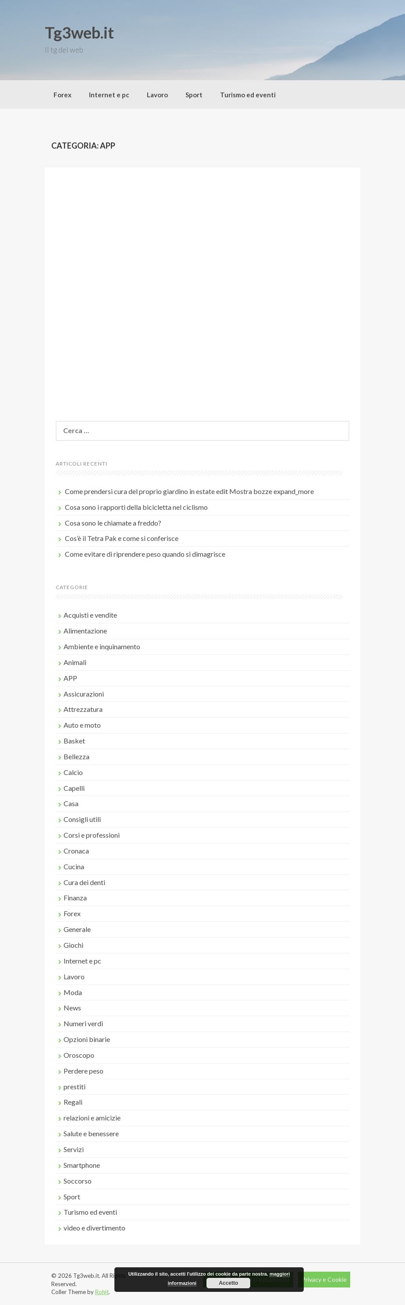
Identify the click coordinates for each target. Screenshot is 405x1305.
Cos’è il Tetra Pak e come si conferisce (121, 538)
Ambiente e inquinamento (102, 646)
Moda (73, 992)
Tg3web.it (79, 32)
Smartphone (82, 1165)
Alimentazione (85, 630)
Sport (193, 95)
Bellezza (76, 756)
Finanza (75, 897)
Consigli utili (82, 819)
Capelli (74, 788)
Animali (75, 662)
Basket (74, 740)
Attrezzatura (83, 709)
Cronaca (76, 850)
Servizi (74, 1149)
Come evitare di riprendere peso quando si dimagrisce (145, 554)
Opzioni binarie (87, 1039)
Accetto (228, 1283)
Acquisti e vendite (90, 615)
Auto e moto (82, 725)
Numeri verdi (83, 1023)
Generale (77, 929)
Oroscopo (79, 1055)
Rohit (102, 1291)
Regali (73, 1102)
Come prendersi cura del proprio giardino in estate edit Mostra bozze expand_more (189, 491)
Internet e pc (109, 95)
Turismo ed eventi (248, 95)
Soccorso (78, 1181)
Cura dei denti (84, 882)
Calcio (73, 772)
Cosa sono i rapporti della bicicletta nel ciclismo (136, 507)
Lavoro (157, 95)
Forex (62, 95)
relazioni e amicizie (92, 1117)
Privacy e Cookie (324, 1279)
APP (70, 678)
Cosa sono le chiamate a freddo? (113, 523)
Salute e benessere (91, 1133)
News (72, 1007)
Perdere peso (83, 1071)
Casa (71, 803)
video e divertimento (94, 1227)
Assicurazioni (84, 694)
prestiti (74, 1086)
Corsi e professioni (92, 835)
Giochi (73, 945)
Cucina (74, 866)
